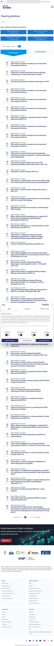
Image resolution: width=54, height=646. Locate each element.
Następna (37, 517)
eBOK (30, 583)
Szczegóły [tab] (26, 308)
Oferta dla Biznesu (5, 588)
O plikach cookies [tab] (44, 308)
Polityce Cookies (6, 327)
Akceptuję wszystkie (44, 340)
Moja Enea (31, 586)
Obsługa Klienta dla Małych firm (35, 591)
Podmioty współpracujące (7, 598)
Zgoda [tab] (9, 308)
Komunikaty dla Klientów (34, 603)
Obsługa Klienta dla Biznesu (34, 593)
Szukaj (49, 7)
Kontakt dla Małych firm (34, 598)
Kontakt (3, 614)
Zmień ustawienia (27, 340)
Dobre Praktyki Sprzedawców (35, 624)
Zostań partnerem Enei (6, 626)
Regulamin (31, 612)
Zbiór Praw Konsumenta (34, 622)
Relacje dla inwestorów (6, 622)
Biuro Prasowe (5, 619)
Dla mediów (4, 624)
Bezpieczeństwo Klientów (34, 626)
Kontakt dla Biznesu (33, 600)
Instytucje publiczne (6, 595)
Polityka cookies (32, 617)
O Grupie (4, 612)
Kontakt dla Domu (32, 595)
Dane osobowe (32, 614)
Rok (4, 21)
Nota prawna (31, 619)
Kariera (3, 617)
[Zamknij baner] (51, 304)
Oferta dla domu (5, 583)
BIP (29, 629)
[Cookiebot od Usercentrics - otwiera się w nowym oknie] (43, 305)
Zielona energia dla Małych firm (8, 593)
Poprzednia (17, 517)
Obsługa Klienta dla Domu (34, 588)
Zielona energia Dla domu (7, 591)
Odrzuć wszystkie (10, 340)
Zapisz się (5, 540)
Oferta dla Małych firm (6, 586)
